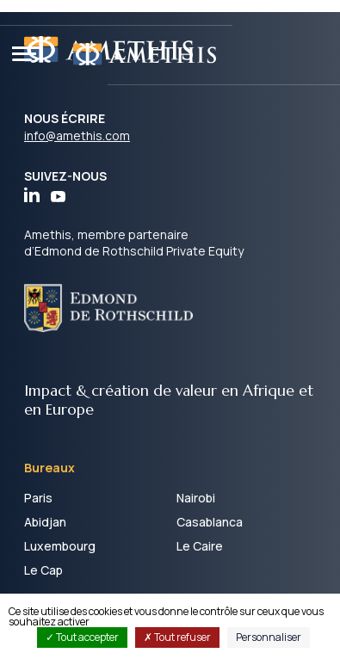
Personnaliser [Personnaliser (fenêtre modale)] (268, 637)
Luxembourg (60, 546)
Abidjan (45, 522)
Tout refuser (177, 637)
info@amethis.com (77, 135)
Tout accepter (82, 637)
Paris (38, 498)
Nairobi (195, 498)
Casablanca (209, 522)
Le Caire (199, 546)
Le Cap (43, 570)
